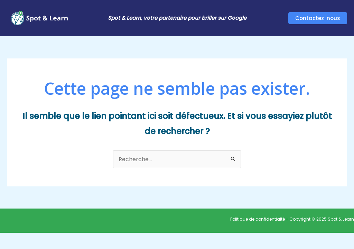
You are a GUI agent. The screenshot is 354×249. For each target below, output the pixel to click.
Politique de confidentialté (257, 219)
